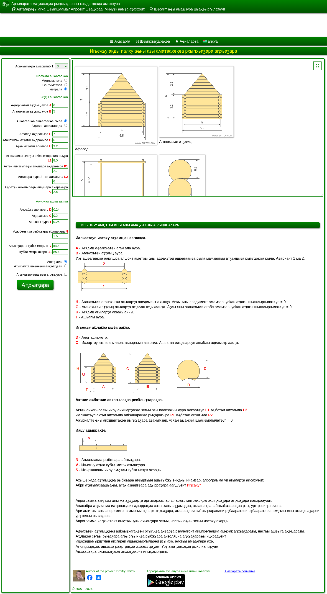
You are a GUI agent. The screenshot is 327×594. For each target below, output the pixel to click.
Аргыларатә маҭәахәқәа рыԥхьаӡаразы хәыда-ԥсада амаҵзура (65, 3)
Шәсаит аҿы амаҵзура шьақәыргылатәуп (189, 9)
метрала (58, 89)
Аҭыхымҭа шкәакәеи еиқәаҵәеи (40, 266)
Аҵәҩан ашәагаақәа (49, 126)
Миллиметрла (54, 80)
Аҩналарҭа (189, 41)
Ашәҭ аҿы (57, 262)
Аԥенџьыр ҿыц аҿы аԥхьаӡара (42, 274)
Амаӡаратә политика (240, 571)
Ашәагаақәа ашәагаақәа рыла (41, 121)
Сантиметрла (54, 85)
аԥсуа (210, 41)
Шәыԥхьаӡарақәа (155, 41)
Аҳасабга (122, 41)
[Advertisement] (138, 25)
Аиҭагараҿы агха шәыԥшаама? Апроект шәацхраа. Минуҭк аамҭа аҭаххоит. (80, 9)
